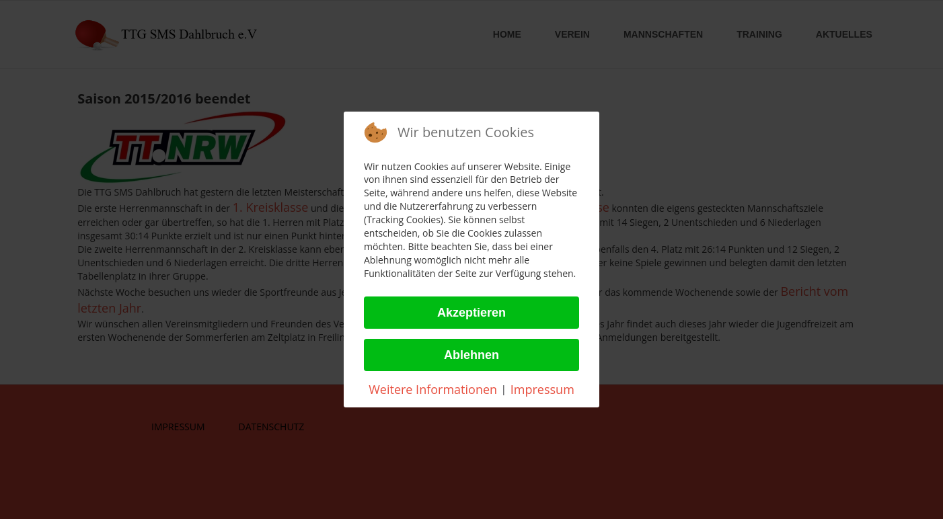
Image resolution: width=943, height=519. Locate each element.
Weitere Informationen (433, 389)
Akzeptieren (471, 312)
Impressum (542, 389)
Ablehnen (471, 355)
